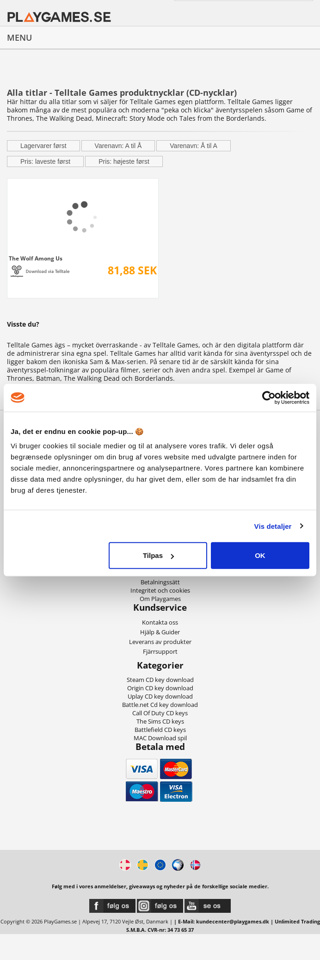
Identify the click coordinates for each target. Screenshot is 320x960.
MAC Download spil (160, 738)
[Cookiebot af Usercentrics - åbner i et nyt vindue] (268, 397)
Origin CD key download (160, 688)
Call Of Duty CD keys (160, 713)
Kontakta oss (160, 622)
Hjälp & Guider (160, 632)
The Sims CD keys (160, 721)
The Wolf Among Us (35, 258)
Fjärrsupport (160, 651)
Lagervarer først (43, 145)
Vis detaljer (273, 526)
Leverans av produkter (160, 642)
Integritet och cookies (160, 590)
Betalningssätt (160, 582)
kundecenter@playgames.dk (232, 921)
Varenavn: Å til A (193, 145)
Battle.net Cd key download (160, 704)
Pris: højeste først (123, 161)
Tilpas (158, 555)
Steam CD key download (160, 679)
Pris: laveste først (45, 161)
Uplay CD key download (160, 696)
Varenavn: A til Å (118, 145)
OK (260, 555)
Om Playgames (160, 599)
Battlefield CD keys (160, 729)
